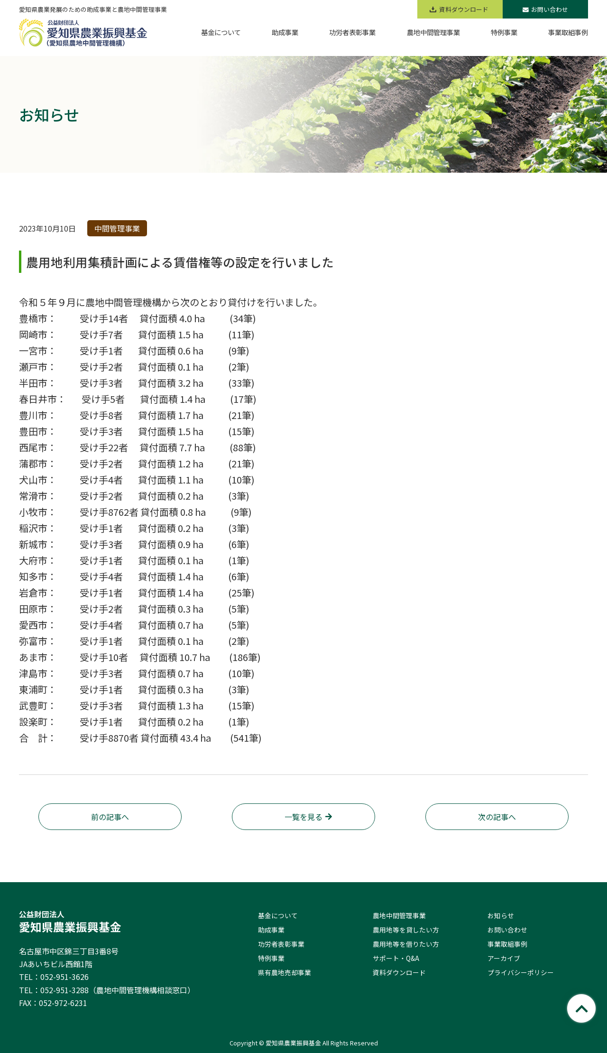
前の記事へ (110, 816)
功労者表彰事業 (281, 944)
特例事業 (271, 958)
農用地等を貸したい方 (406, 929)
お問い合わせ (545, 9)
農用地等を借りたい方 (406, 944)
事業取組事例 (507, 944)
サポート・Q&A (396, 958)
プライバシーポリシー (520, 972)
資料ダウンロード (399, 972)
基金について (278, 915)
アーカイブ (503, 958)
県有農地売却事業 (284, 972)
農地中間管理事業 (399, 915)
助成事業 (271, 929)
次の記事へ (497, 816)
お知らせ (500, 915)
